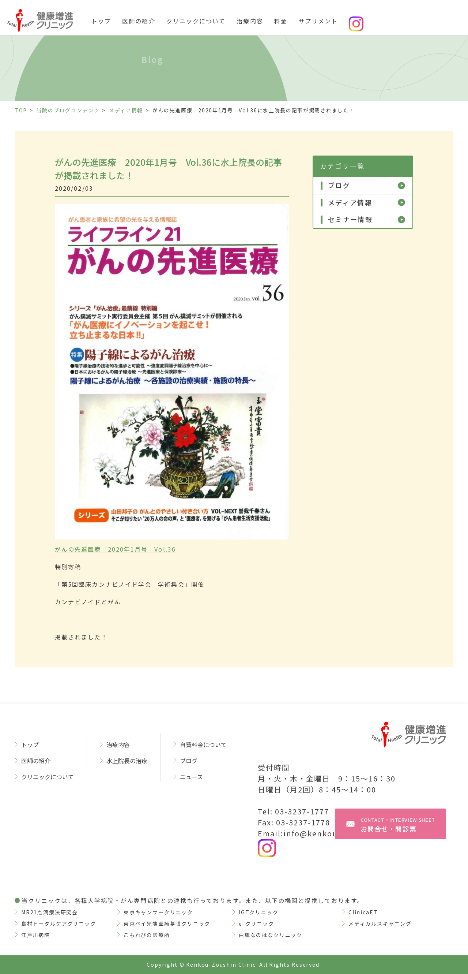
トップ (101, 20)
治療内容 (250, 20)
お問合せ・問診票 (398, 824)
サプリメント (318, 20)
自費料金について (203, 744)
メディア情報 (350, 203)
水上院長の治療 (126, 760)
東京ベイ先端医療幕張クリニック (167, 923)
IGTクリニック (259, 912)
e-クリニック (256, 923)
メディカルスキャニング (380, 923)
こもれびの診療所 (147, 934)
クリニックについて (196, 20)
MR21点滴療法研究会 (49, 912)
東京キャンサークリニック (158, 912)
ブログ (339, 186)
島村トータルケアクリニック (58, 923)
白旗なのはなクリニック (270, 934)
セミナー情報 (350, 220)
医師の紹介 (138, 20)
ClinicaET (363, 912)
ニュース (191, 776)
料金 (280, 20)
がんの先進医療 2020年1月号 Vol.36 (115, 549)
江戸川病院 (35, 934)
